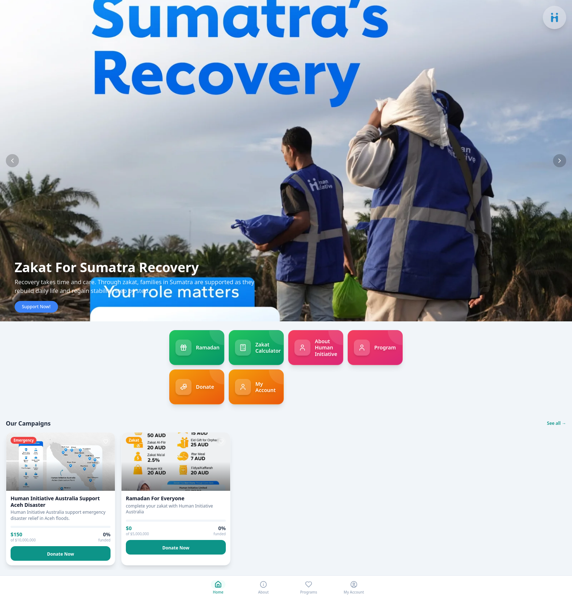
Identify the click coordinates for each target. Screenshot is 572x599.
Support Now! (36, 307)
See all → (556, 423)
